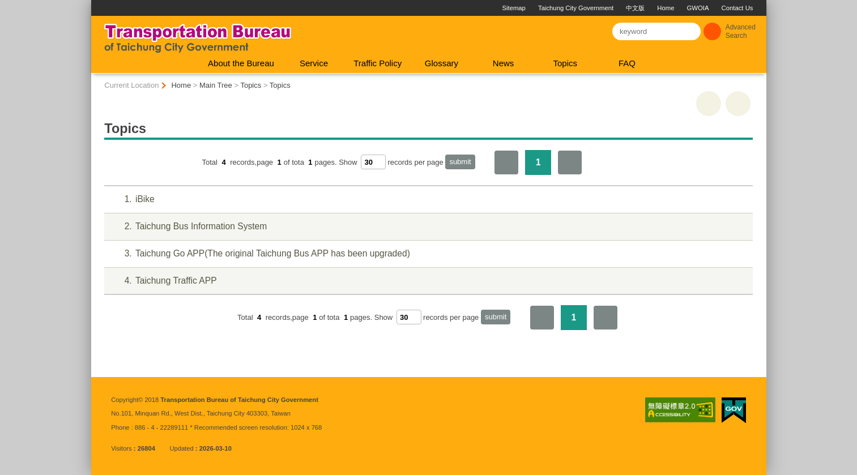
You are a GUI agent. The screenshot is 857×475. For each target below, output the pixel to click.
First (506, 162)
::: (96, 4)
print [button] (708, 103)
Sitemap (513, 8)
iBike (132, 199)
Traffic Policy (377, 63)
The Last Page (570, 162)
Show (348, 162)
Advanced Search (741, 31)
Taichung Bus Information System (188, 227)
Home (665, 8)
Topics (565, 63)
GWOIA (698, 8)
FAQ (627, 63)
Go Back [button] (738, 103)
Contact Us (737, 8)
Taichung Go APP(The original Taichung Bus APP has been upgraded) (260, 254)
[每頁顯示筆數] (373, 162)
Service (314, 63)
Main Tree (215, 85)
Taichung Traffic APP (163, 281)
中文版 (635, 8)
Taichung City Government (575, 8)
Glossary (441, 63)
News (503, 63)
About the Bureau (241, 63)
